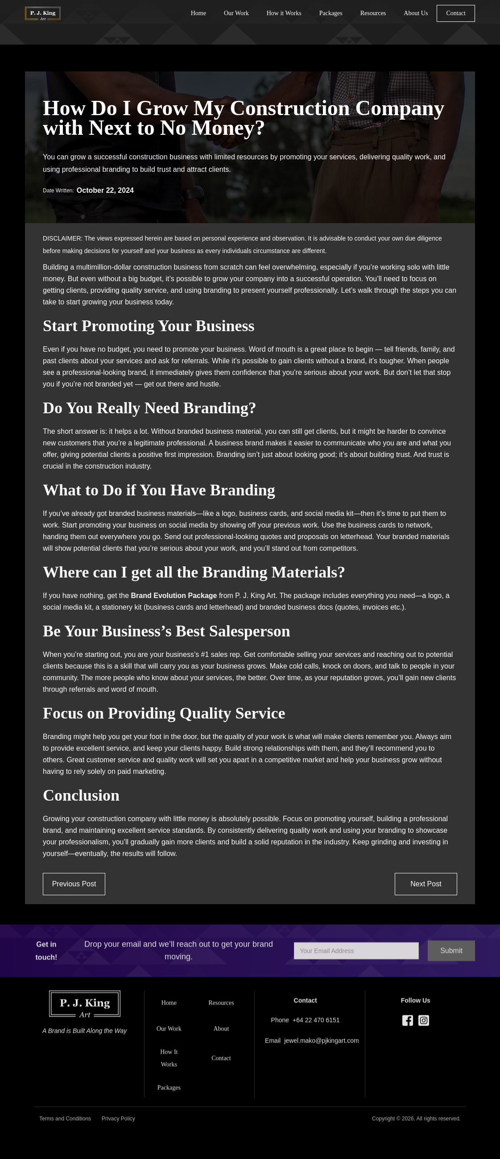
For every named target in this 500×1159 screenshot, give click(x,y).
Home (198, 13)
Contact (456, 13)
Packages (331, 13)
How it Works (284, 13)
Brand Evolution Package (174, 595)
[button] (373, 13)
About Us (416, 13)
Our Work (236, 13)
